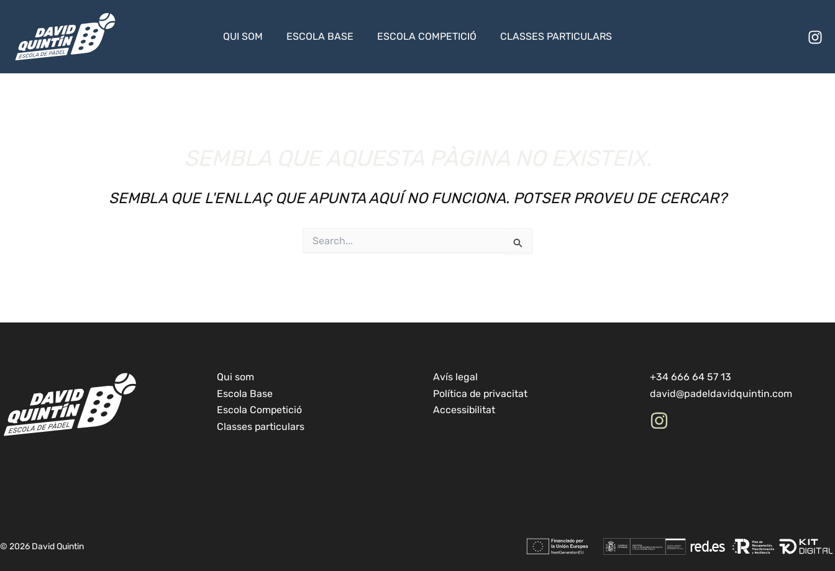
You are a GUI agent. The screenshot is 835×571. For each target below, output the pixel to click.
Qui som (248, 36)
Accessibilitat (464, 410)
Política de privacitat (481, 394)
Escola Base (321, 36)
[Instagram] (815, 37)
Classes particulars (550, 36)
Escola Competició (425, 36)
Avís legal (455, 377)
